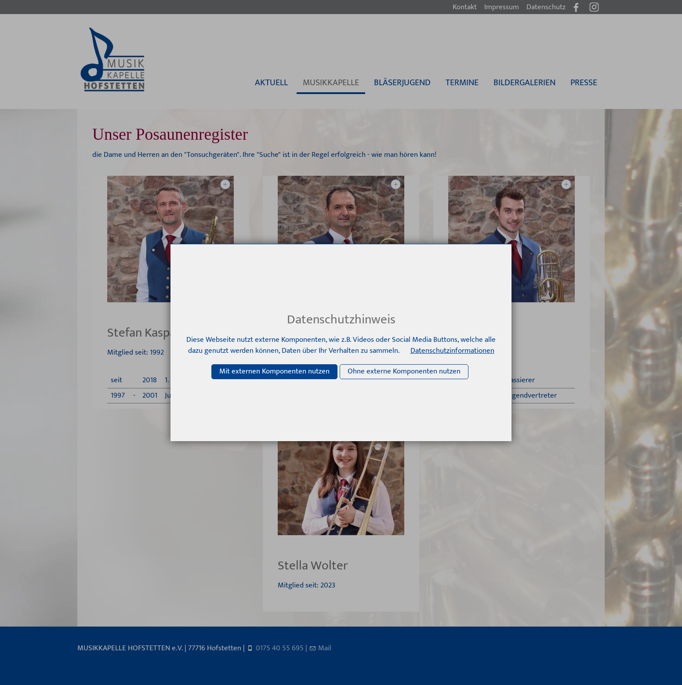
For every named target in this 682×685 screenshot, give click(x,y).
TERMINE (462, 82)
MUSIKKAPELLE (331, 82)
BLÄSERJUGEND (402, 82)
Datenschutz (546, 7)
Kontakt (465, 7)
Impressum (501, 7)
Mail (324, 648)
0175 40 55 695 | (282, 648)
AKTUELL (271, 82)
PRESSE (583, 82)
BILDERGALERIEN (524, 82)
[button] (594, 7)
